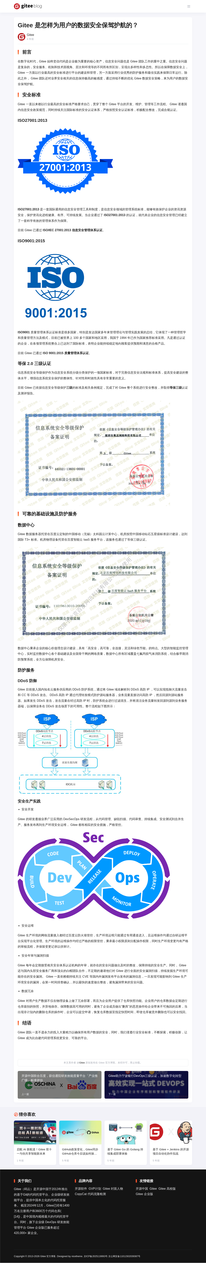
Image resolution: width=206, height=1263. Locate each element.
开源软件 (81, 1189)
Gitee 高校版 (167, 1189)
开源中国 (142, 1189)
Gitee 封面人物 (113, 1189)
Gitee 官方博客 (48, 1256)
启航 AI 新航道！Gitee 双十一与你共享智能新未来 (34, 1152)
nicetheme (78, 1256)
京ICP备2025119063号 (98, 1256)
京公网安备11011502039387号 (128, 1256)
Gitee (82, 1062)
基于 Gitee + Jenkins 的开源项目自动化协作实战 (170, 1152)
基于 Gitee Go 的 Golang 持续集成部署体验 (124, 1152)
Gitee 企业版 (144, 1194)
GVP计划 (95, 1189)
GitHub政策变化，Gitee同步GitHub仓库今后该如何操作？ (79, 1152)
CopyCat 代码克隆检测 (90, 1194)
